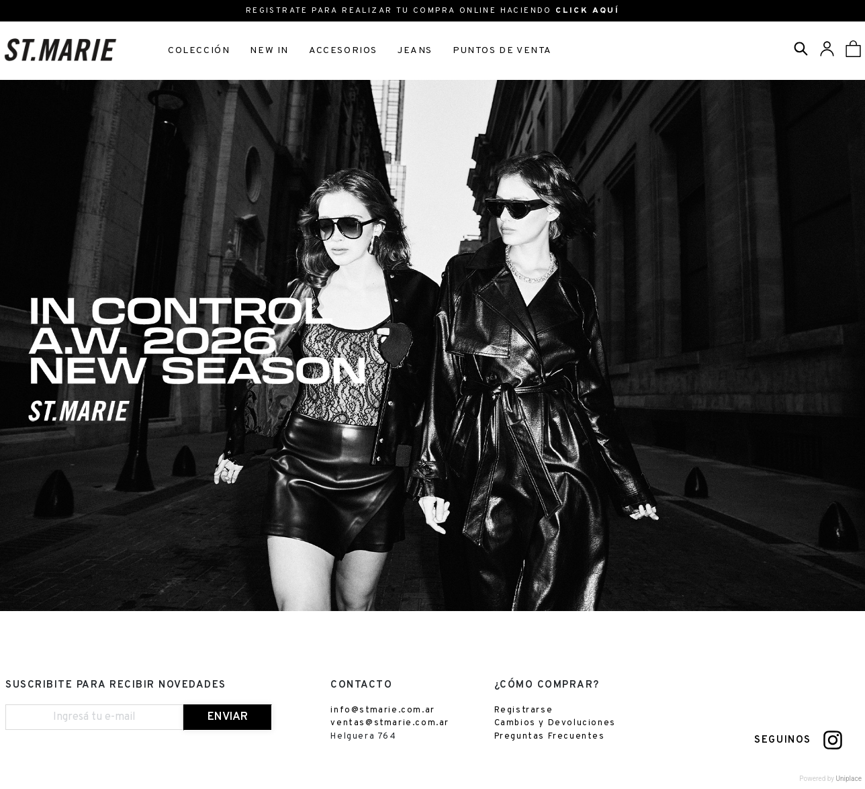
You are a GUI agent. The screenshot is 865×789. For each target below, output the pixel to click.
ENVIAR (228, 719)
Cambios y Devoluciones (555, 726)
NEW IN (269, 50)
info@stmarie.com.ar (382, 712)
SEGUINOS (782, 743)
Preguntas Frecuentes (549, 738)
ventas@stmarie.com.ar (389, 726)
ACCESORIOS (343, 50)
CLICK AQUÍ (587, 10)
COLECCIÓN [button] (199, 50)
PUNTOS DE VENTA (502, 50)
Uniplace (849, 781)
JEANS (415, 50)
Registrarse (523, 712)
